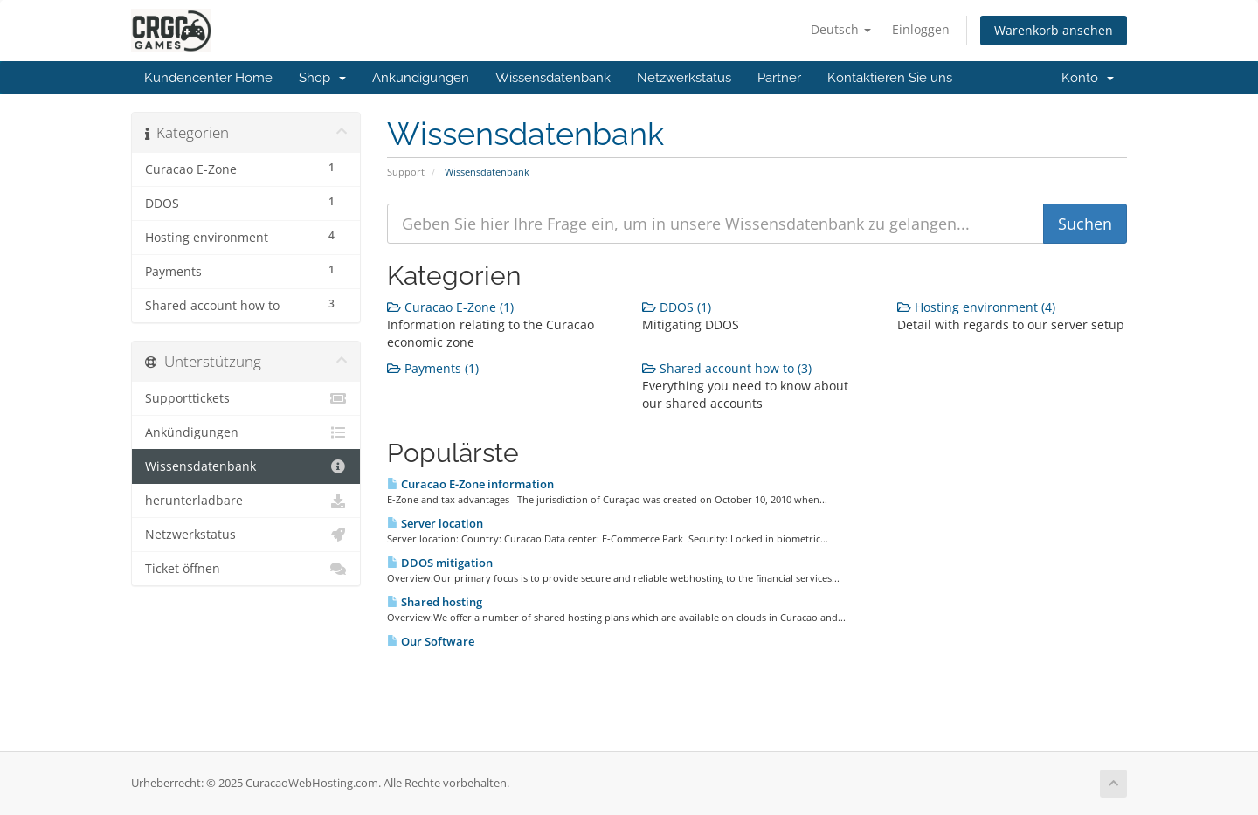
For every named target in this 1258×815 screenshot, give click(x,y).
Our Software (430, 641)
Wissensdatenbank (553, 78)
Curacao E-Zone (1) (450, 307)
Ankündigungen (420, 78)
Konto (1087, 78)
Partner (779, 78)
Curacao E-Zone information (470, 484)
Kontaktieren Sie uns (889, 78)
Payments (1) (433, 368)
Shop (322, 78)
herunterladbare (246, 500)
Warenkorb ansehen (1053, 30)
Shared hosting (434, 602)
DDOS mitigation (440, 562)
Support (406, 171)
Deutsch (841, 29)
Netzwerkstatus (684, 78)
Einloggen (921, 29)
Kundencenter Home (208, 78)
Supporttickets (246, 398)
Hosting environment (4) (976, 307)
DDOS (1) (676, 307)
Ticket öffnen (246, 568)
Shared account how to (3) (727, 368)
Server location (435, 523)
